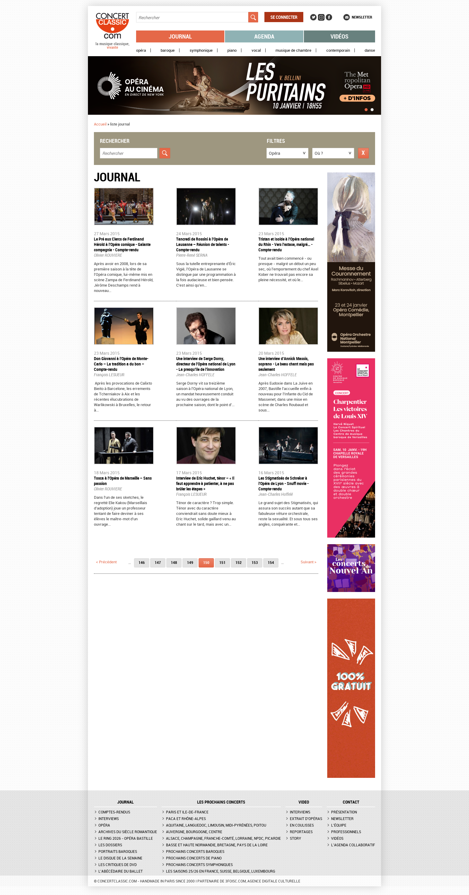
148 (174, 562)
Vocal (256, 50)
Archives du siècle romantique (127, 831)
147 (158, 562)
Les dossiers (110, 844)
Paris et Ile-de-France (187, 812)
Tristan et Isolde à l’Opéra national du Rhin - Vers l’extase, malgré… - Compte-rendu (286, 244)
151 (222, 562)
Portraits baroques (117, 851)
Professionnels (346, 831)
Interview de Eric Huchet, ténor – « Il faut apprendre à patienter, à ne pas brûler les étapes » (205, 483)
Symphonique (201, 50)
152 (238, 562)
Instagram (321, 17)
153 (255, 562)
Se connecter (283, 17)
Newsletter (362, 17)
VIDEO (304, 802)
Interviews (108, 818)
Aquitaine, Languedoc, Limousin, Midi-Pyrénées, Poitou (216, 825)
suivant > (308, 561)
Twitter (313, 17)
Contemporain (338, 50)
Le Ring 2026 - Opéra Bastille (125, 838)
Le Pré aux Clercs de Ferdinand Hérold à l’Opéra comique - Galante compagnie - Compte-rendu (122, 244)
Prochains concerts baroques (195, 851)
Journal (180, 36)
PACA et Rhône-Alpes (186, 818)
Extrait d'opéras (306, 818)
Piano (232, 50)
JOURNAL (125, 802)
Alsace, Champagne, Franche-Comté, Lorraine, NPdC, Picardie (223, 838)
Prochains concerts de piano (194, 858)
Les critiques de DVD (117, 864)
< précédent (106, 561)
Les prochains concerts (221, 802)
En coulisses (302, 825)
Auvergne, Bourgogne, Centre (194, 831)
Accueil (100, 124)
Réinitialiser (363, 153)
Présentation (344, 812)
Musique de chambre (293, 50)
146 (141, 562)
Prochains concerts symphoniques (199, 864)
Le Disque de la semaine (120, 858)
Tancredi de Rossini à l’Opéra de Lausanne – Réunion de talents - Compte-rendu (202, 244)
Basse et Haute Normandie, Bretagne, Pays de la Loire (217, 844)
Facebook (329, 17)
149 (190, 562)
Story (295, 838)
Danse (370, 50)
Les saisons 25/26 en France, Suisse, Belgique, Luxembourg (220, 871)
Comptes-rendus (114, 812)
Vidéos (339, 36)
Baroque (168, 50)
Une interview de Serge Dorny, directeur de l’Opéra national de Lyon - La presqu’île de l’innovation (205, 364)
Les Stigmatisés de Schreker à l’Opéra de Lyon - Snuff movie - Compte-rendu (283, 483)
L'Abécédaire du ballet (120, 871)
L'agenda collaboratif (353, 844)
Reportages (301, 831)
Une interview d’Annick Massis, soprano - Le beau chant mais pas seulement (286, 364)
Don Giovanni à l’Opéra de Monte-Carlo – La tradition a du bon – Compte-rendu (121, 364)
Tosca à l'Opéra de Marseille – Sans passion (123, 480)
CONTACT (351, 802)
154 (271, 562)
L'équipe (338, 825)
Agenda (264, 36)
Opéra (141, 50)
